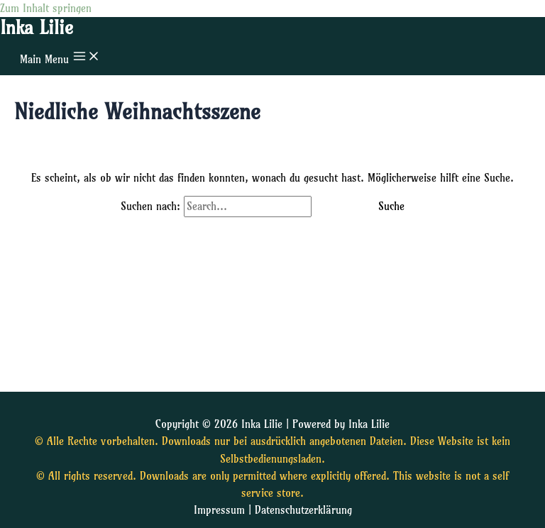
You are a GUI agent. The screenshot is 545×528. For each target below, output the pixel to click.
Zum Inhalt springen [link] (46, 8)
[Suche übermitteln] (335, 207)
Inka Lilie (36, 27)
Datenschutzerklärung (303, 510)
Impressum (219, 510)
